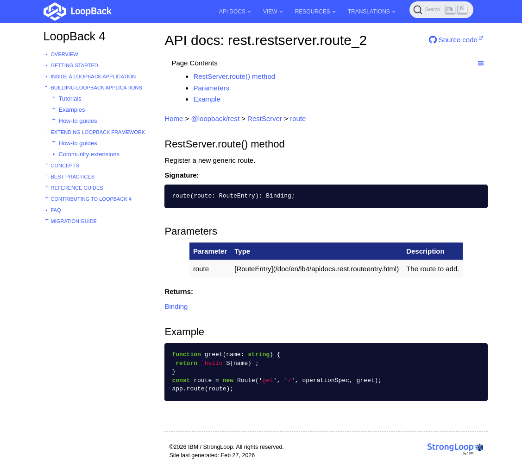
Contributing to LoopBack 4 (91, 199)
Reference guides (77, 188)
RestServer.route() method (234, 76)
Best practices (73, 176)
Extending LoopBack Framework (98, 132)
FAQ (56, 210)
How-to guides (78, 120)
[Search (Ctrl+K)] (441, 9)
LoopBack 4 (75, 36)
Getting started (74, 65)
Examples (72, 109)
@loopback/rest (215, 118)
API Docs (235, 11)
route (298, 118)
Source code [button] (453, 40)
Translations (372, 11)
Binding (176, 306)
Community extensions (89, 154)
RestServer (264, 118)
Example (206, 99)
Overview (64, 54)
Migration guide (74, 221)
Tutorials (70, 98)
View (273, 11)
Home (173, 118)
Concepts (65, 165)
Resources (315, 11)
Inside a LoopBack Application (93, 76)
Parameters (211, 88)
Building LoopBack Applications (96, 87)
